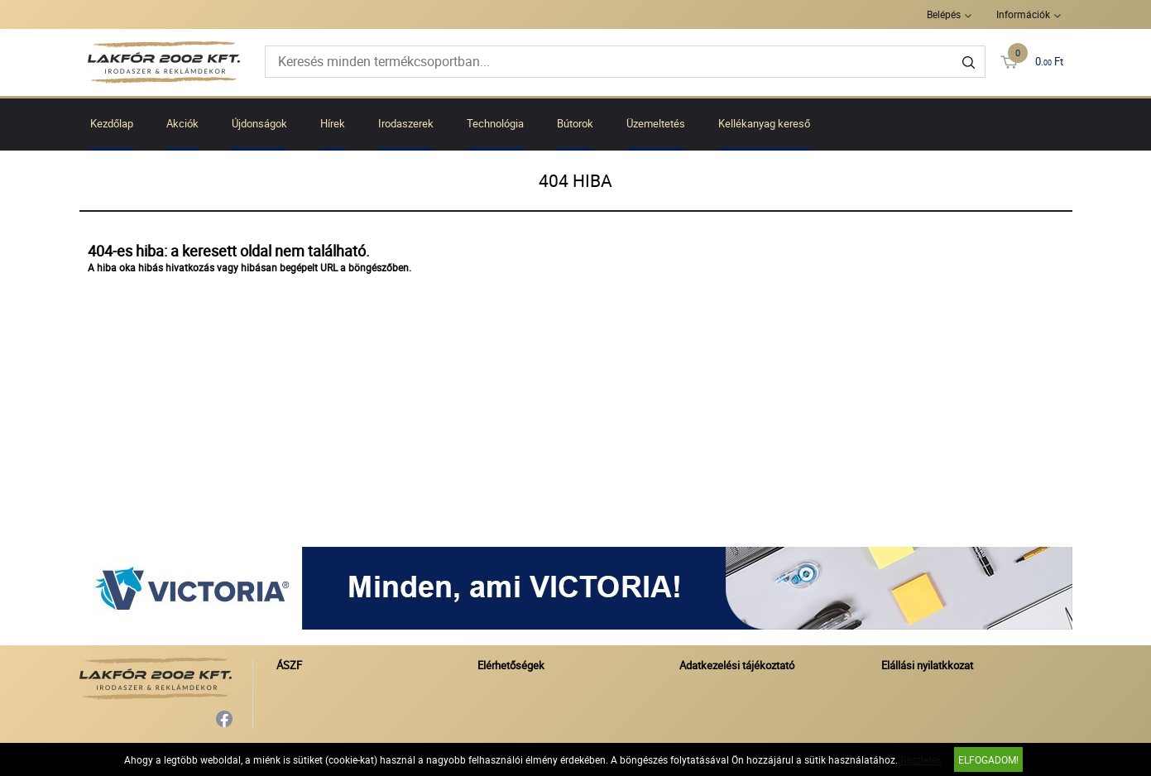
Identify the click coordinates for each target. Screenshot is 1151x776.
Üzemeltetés (655, 123)
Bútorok (575, 123)
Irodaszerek (406, 123)
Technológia (495, 123)
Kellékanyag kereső (764, 123)
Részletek (921, 759)
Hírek (332, 123)
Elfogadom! (988, 759)
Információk (1023, 14)
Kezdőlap (111, 123)
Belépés (944, 14)
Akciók (182, 123)
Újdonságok (259, 123)
